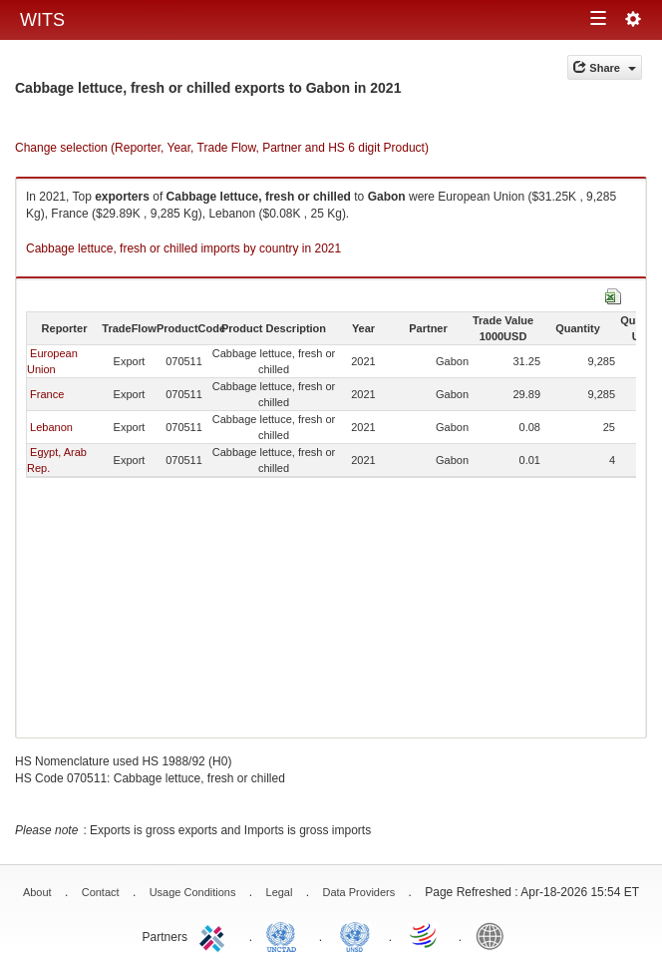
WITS (42, 20)
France (47, 394)
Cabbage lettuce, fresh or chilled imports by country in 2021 (183, 248)
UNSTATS (355, 935)
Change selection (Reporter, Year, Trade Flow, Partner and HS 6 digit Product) (222, 148)
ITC (215, 935)
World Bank (494, 935)
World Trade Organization (425, 935)
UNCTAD (285, 935)
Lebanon (51, 427)
